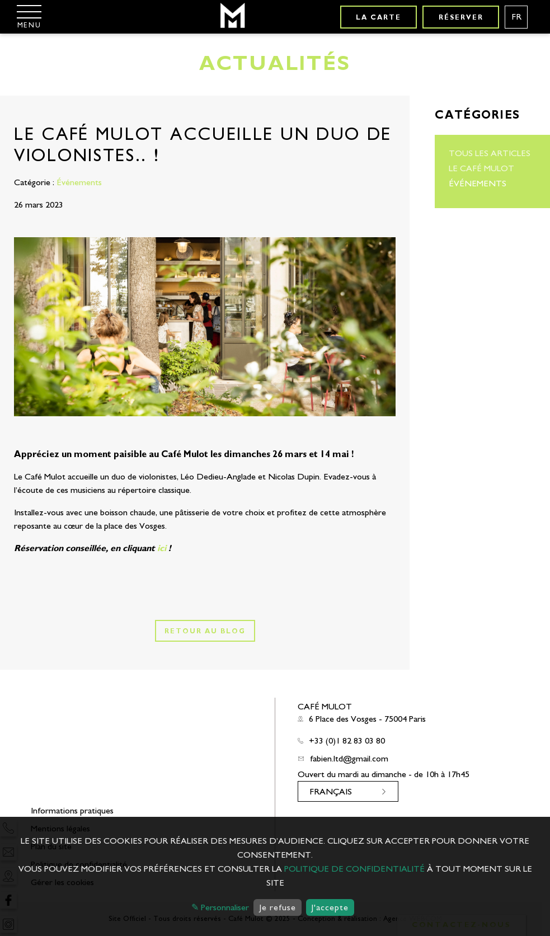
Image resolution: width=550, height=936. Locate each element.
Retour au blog (205, 631)
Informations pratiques (72, 810)
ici (161, 548)
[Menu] (29, 16)
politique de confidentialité (354, 868)
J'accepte (330, 907)
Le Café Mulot (481, 168)
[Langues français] (516, 17)
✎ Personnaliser (220, 907)
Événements (477, 183)
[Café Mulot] (232, 17)
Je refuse (277, 907)
